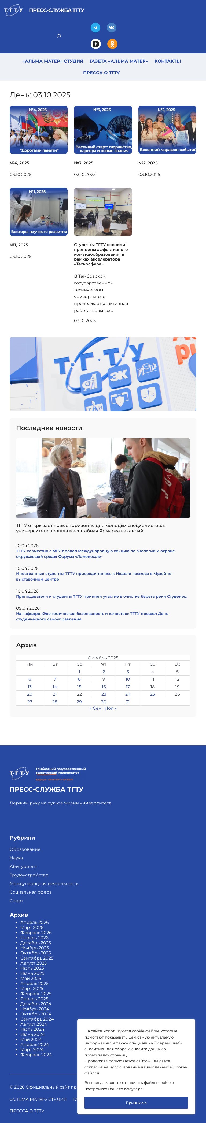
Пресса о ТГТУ (101, 72)
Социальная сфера (31, 894)
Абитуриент (23, 868)
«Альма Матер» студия (53, 61)
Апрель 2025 (34, 985)
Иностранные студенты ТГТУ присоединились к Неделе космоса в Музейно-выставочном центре (94, 578)
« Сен (95, 710)
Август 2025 (33, 965)
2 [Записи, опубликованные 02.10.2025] (104, 673)
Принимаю (136, 1102)
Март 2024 (32, 1051)
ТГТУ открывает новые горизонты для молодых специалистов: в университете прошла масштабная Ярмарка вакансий (94, 529)
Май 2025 (30, 980)
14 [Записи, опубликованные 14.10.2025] (55, 688)
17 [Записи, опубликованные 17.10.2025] (128, 688)
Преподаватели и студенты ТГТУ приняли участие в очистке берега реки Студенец (101, 598)
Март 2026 (31, 929)
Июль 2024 (32, 1031)
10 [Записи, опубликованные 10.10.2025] (128, 681)
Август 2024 (33, 1026)
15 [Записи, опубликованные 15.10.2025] (79, 688)
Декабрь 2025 (35, 944)
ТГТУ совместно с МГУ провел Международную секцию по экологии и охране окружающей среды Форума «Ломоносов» (95, 555)
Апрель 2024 (34, 1046)
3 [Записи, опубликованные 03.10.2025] (128, 673)
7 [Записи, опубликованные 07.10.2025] (55, 681)
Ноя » (111, 710)
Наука (16, 859)
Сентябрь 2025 (36, 959)
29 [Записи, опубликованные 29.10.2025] (79, 703)
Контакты (167, 61)
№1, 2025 (19, 244)
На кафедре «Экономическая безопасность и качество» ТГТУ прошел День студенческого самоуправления (92, 618)
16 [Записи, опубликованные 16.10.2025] (104, 688)
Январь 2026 (34, 939)
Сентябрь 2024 (37, 1021)
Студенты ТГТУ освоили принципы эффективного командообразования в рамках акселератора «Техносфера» (102, 255)
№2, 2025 (148, 162)
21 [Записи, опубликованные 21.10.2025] (55, 696)
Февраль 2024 (36, 1056)
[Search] (57, 35)
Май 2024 (31, 1041)
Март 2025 (31, 990)
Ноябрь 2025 (34, 949)
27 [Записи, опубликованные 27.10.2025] (29, 703)
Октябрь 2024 (36, 1015)
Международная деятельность (44, 885)
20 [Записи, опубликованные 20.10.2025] (29, 696)
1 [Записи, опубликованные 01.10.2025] (79, 673)
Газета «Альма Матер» (119, 61)
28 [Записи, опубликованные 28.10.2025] (54, 703)
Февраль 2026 (36, 934)
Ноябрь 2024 (34, 1010)
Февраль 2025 (36, 995)
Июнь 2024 (32, 1036)
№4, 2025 (19, 162)
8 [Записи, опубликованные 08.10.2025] (79, 681)
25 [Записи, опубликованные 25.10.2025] (152, 696)
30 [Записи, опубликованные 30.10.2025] (103, 703)
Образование (25, 851)
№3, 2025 (83, 162)
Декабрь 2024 (36, 1005)
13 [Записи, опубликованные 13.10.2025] (30, 688)
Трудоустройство (29, 876)
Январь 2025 (34, 1000)
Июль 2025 (32, 970)
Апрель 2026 (34, 924)
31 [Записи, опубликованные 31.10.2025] (128, 703)
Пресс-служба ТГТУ (58, 10)
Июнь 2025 (32, 975)
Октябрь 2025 (35, 954)
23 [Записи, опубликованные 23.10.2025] (103, 696)
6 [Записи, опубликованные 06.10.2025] (29, 681)
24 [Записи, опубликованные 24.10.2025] (128, 696)
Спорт (16, 902)
